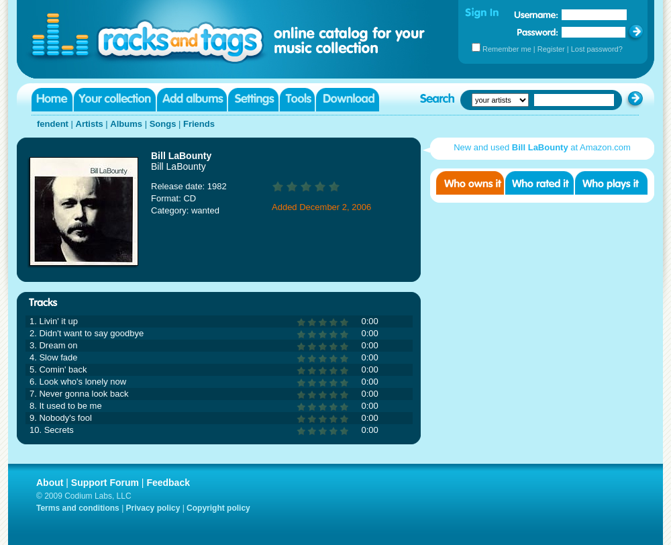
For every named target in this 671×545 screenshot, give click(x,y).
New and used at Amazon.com (542, 147)
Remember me (506, 49)
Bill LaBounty (181, 155)
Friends (199, 124)
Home (52, 99)
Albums (126, 124)
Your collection (115, 99)
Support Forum (105, 482)
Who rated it (539, 183)
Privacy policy (153, 508)
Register (551, 49)
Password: (537, 32)
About (49, 482)
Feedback (168, 482)
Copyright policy (218, 508)
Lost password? (597, 49)
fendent (52, 124)
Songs (163, 124)
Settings (253, 99)
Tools (297, 99)
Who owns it (470, 183)
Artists (89, 124)
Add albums (192, 99)
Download (347, 99)
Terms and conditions (77, 508)
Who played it (611, 183)
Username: (536, 14)
